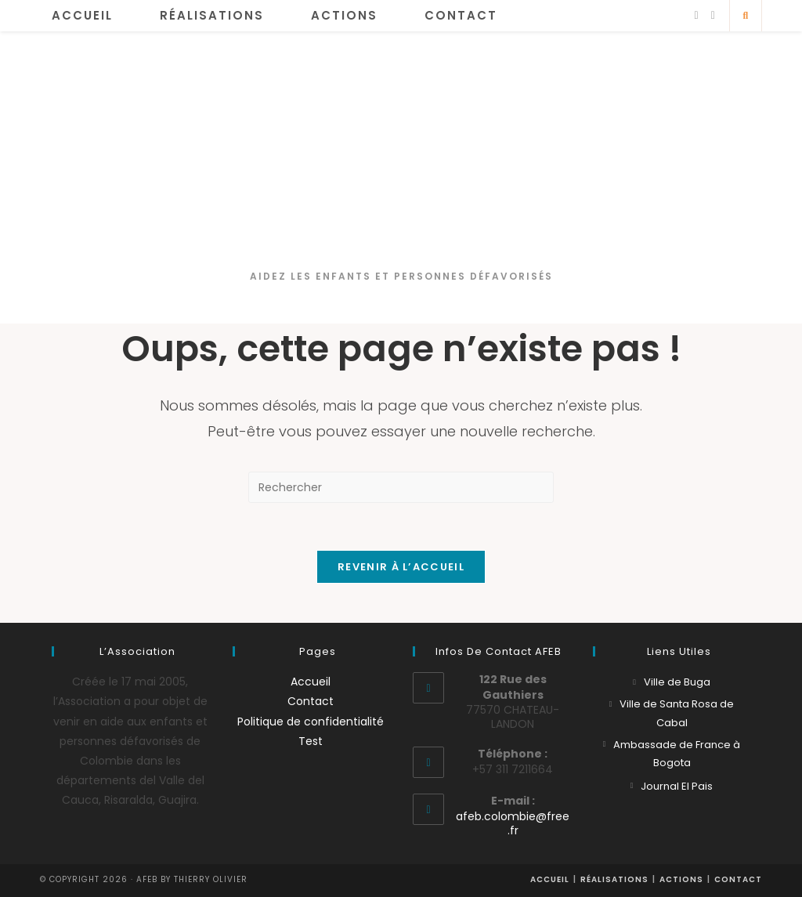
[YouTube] (713, 15)
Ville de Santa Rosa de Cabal (677, 712)
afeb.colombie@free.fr (512, 823)
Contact (310, 701)
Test (310, 741)
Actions (681, 879)
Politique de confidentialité (310, 721)
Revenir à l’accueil (401, 566)
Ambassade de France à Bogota (676, 753)
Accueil (311, 681)
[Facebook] (696, 15)
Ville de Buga (677, 682)
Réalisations (614, 879)
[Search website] (746, 15)
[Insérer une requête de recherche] (401, 487)
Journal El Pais (677, 786)
